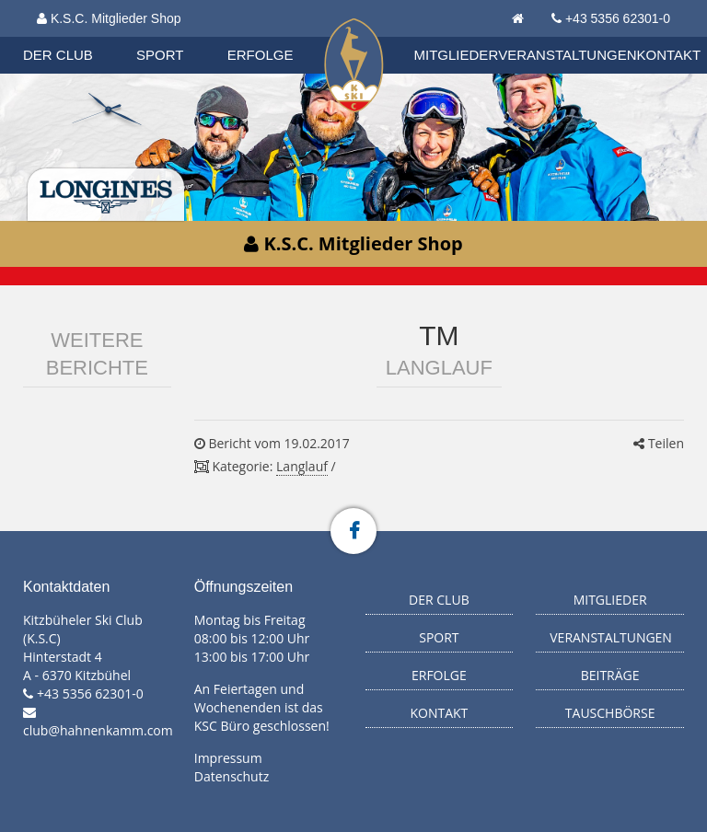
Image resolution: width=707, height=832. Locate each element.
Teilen (658, 443)
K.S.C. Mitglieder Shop (109, 18)
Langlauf (302, 466)
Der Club (58, 55)
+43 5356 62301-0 (617, 18)
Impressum (228, 758)
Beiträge (610, 675)
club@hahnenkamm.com (98, 730)
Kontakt (669, 55)
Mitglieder (456, 55)
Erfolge (260, 55)
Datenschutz (231, 776)
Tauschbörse (610, 713)
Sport (159, 55)
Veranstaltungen (567, 55)
